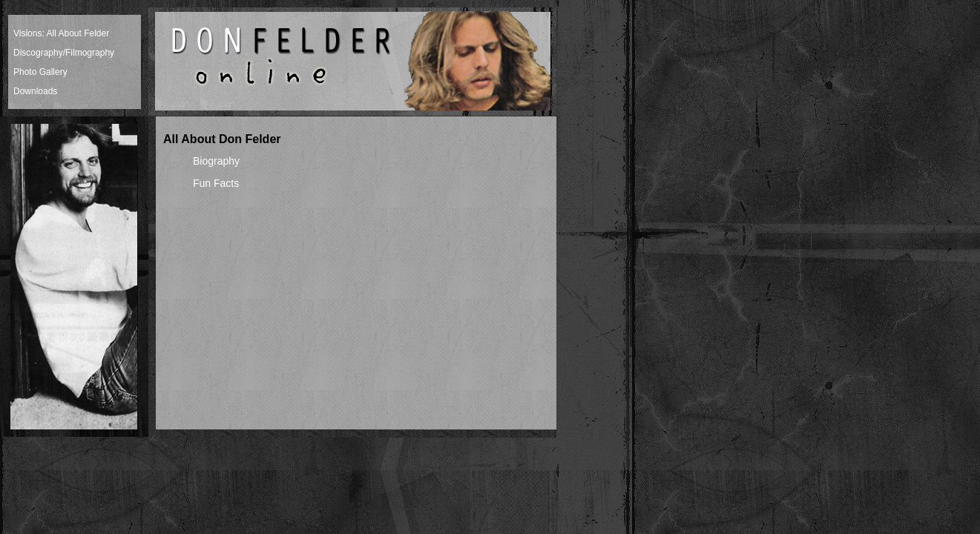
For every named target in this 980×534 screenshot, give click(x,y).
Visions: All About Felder (61, 33)
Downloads (35, 91)
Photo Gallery (40, 72)
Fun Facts (216, 183)
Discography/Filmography (63, 52)
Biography (216, 161)
